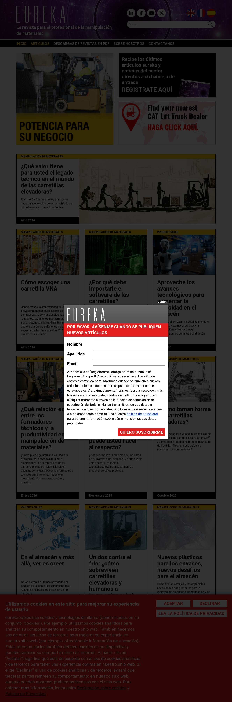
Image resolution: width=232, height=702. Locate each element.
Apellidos (76, 354)
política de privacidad (142, 414)
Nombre (74, 344)
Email (72, 363)
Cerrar (163, 301)
